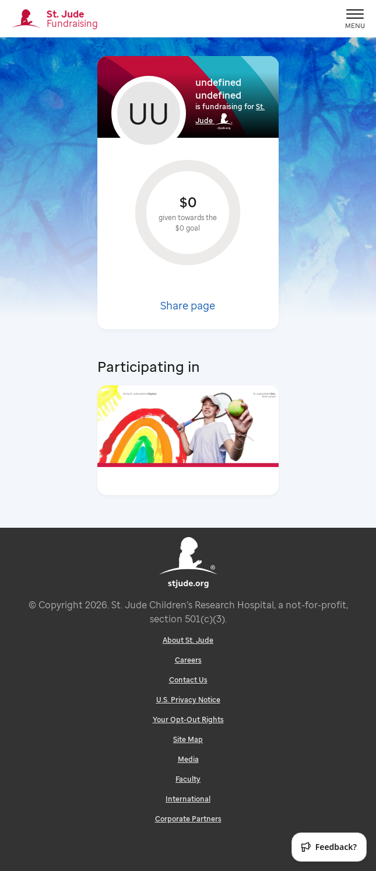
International (188, 799)
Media (188, 759)
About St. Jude (188, 640)
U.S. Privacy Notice (188, 700)
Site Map (188, 739)
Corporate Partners (188, 819)
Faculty (188, 779)
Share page (187, 305)
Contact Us (188, 680)
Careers (188, 660)
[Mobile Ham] (355, 18)
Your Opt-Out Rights (188, 719)
